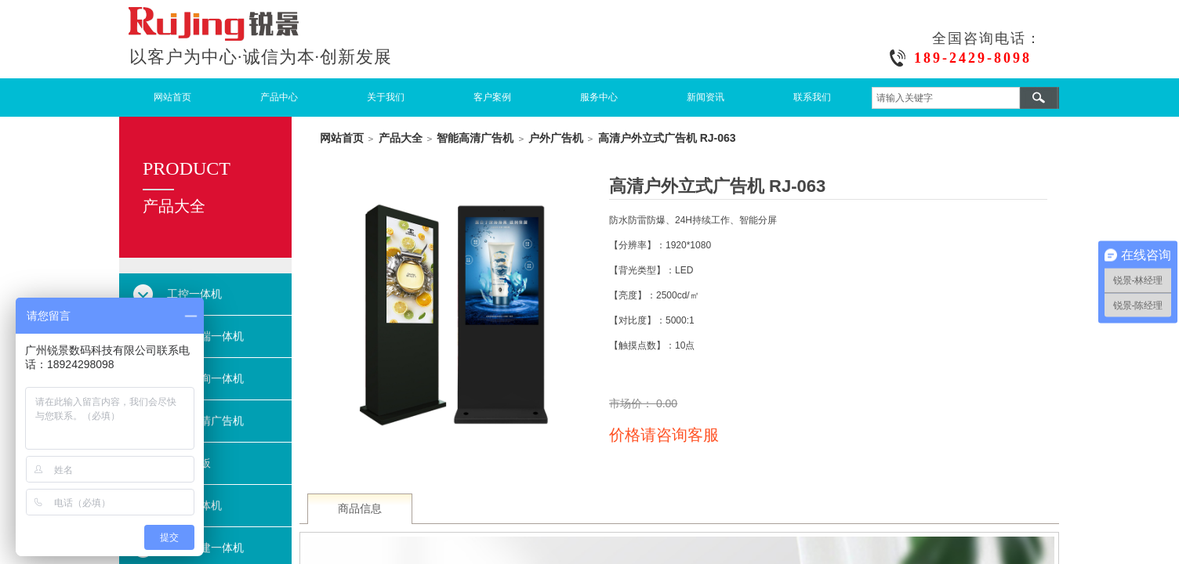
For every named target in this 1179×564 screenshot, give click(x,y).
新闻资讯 (705, 97)
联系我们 (812, 97)
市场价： (632, 403)
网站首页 (172, 97)
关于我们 (385, 97)
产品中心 (279, 97)
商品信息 (360, 509)
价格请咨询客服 (664, 434)
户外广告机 (555, 138)
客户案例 (492, 97)
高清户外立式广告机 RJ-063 (667, 138)
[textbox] (946, 98)
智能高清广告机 (475, 138)
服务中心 (599, 97)
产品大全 (401, 138)
